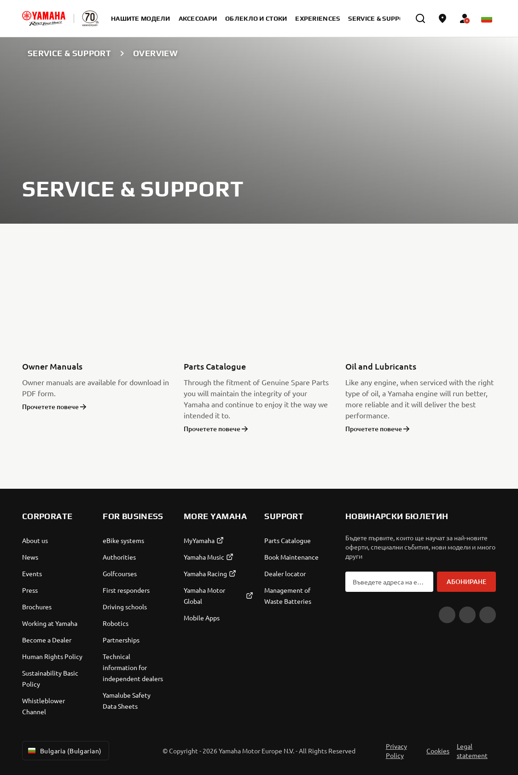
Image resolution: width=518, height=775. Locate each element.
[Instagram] (487, 615)
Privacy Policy (396, 750)
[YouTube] (447, 615)
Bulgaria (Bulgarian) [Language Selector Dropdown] (63, 750)
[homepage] (43, 18)
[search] (420, 18)
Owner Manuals (52, 366)
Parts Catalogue (215, 366)
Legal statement (472, 750)
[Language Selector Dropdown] (486, 18)
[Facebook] (467, 615)
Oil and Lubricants (380, 366)
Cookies (437, 750)
